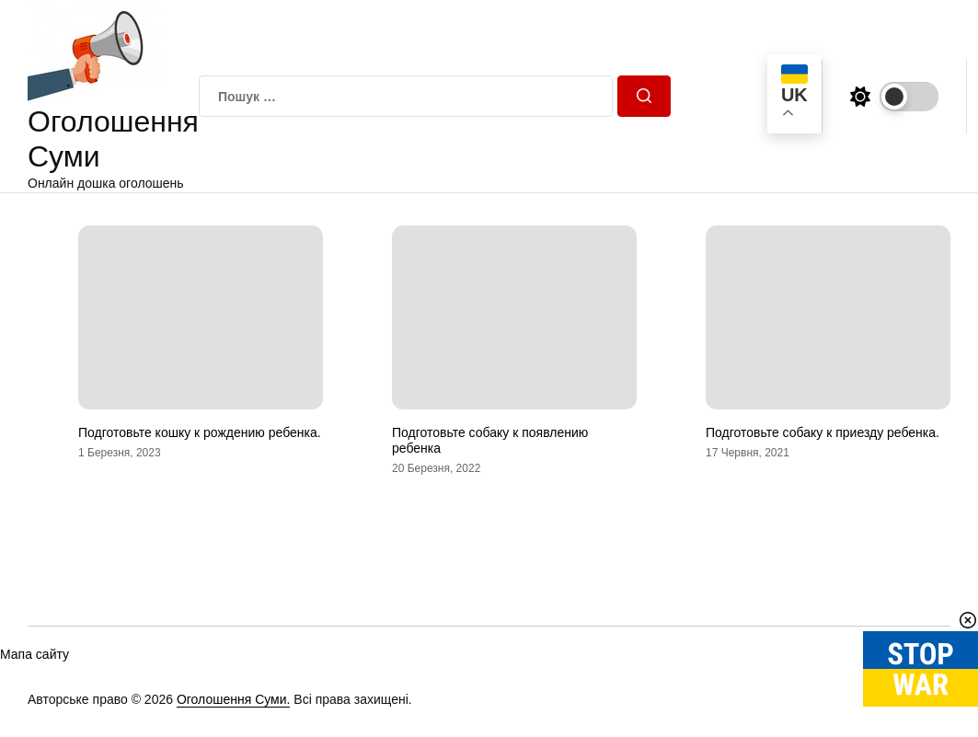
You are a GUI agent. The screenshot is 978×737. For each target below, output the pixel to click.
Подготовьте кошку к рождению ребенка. (199, 432)
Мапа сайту (34, 654)
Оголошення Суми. (234, 699)
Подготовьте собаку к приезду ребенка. (822, 432)
